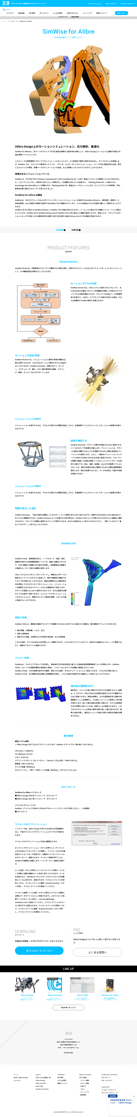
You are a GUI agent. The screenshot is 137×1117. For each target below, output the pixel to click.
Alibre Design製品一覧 (43, 1077)
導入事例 (60, 1077)
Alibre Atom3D (41, 1083)
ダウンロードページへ (39, 951)
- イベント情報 (84, 1080)
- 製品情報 (82, 1095)
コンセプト (17, 1080)
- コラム (82, 1089)
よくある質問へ (97, 952)
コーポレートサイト (107, 1090)
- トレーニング (84, 1092)
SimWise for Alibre (42, 1089)
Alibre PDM (39, 1086)
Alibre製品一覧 (12, 21)
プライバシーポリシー (108, 1093)
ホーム (4, 21)
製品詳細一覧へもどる (68, 1007)
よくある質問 (62, 1080)
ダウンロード (52, 795)
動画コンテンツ (63, 1083)
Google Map (68, 1052)
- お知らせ (82, 1086)
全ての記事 (82, 1077)
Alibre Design (40, 1080)
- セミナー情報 (84, 1083)
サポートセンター (107, 1080)
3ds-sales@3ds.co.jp (71, 1047)
